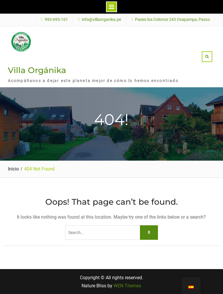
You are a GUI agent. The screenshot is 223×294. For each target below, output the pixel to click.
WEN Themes (127, 285)
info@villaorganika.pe (101, 19)
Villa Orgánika (37, 70)
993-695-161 (56, 19)
